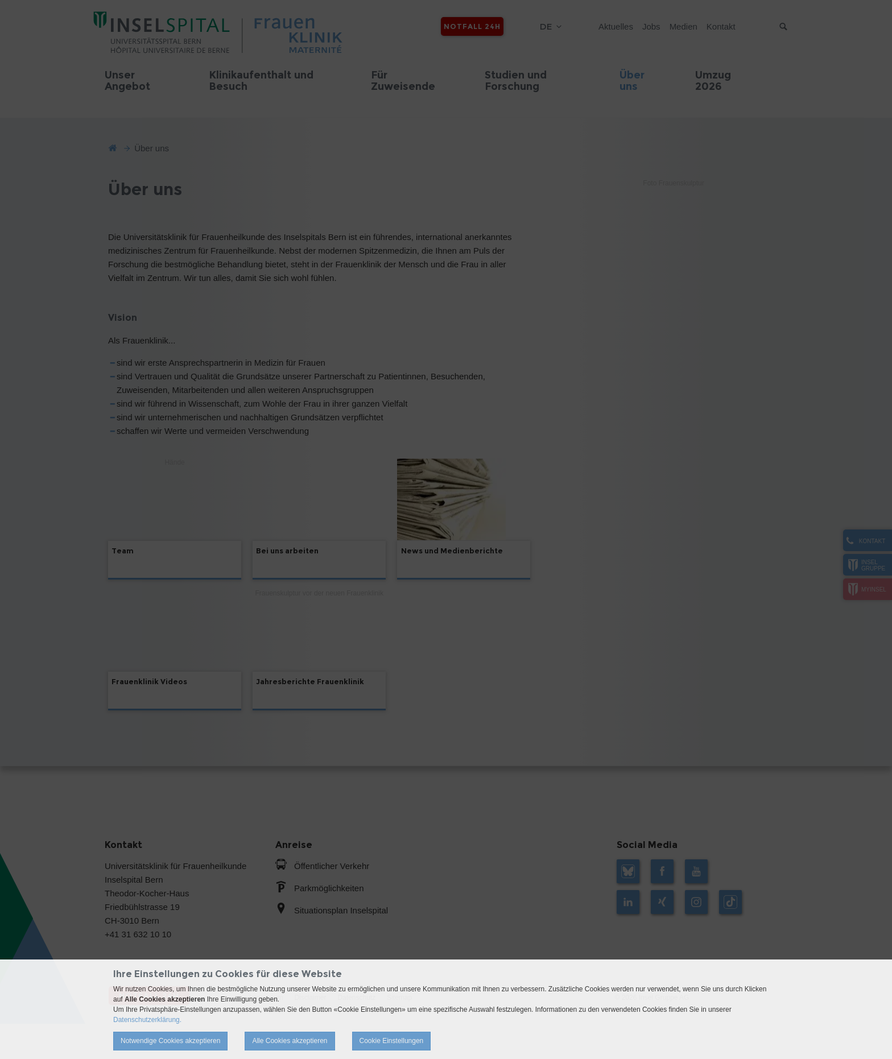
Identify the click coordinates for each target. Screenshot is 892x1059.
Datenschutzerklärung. (147, 1020)
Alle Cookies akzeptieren (289, 1041)
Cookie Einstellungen (392, 1041)
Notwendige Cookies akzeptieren (170, 1041)
